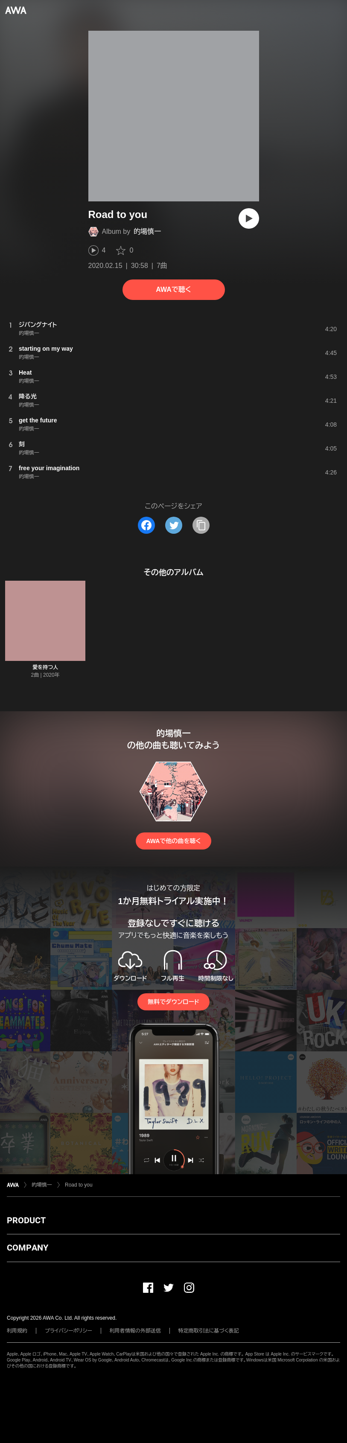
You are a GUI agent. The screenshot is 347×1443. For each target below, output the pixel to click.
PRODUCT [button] (26, 1220)
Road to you (79, 1185)
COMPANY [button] (27, 1247)
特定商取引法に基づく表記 (208, 1331)
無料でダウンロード (173, 1001)
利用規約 (17, 1331)
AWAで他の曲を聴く (173, 841)
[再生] (249, 218)
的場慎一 (147, 231)
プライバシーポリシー (68, 1331)
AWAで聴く (173, 289)
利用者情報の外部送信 (135, 1331)
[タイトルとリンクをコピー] (201, 525)
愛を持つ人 (45, 667)
